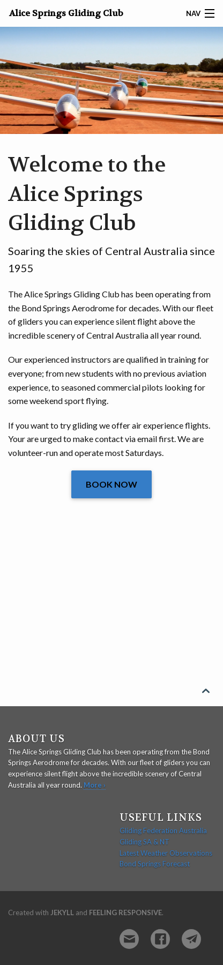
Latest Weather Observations (166, 853)
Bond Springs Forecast (155, 863)
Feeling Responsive (125, 912)
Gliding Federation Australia (163, 830)
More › (95, 785)
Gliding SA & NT (144, 841)
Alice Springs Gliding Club (66, 13)
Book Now (111, 484)
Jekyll (62, 912)
